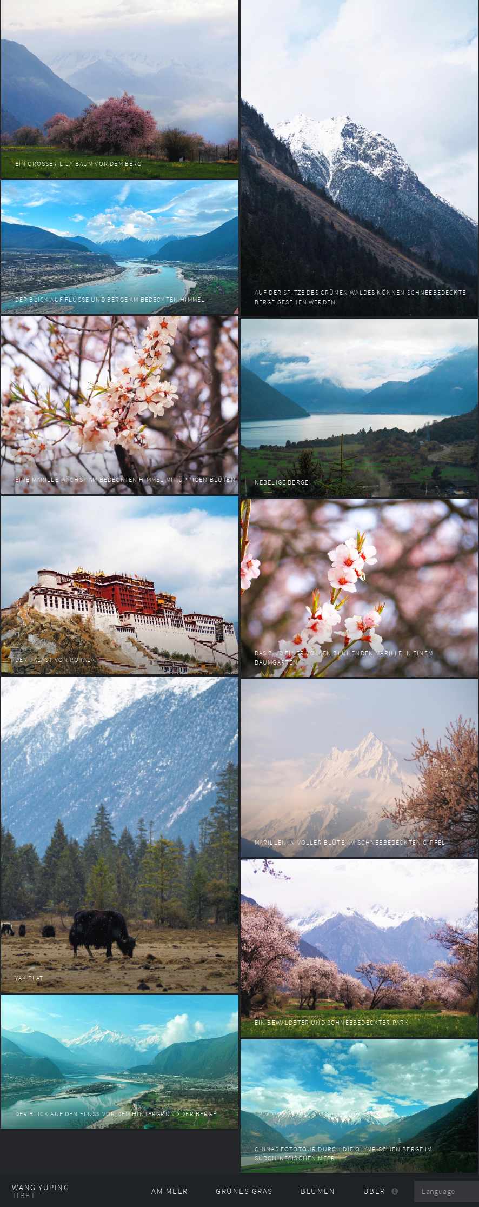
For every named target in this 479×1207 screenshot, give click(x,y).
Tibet (24, 1196)
